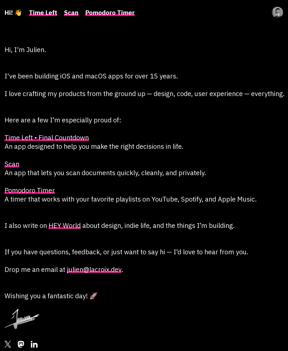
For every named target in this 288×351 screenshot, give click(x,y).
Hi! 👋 (13, 12)
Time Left (43, 12)
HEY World (65, 225)
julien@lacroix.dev (94, 269)
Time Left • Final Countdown (46, 137)
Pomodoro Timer (110, 12)
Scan (71, 12)
